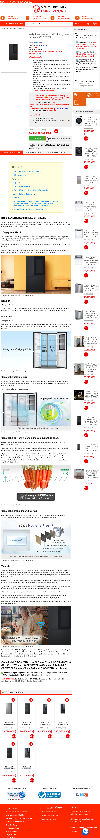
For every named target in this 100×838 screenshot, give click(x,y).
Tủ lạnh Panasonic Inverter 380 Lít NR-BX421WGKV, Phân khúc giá (91, 421)
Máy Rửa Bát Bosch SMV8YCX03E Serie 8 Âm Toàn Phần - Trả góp (91, 206)
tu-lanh (12, 28)
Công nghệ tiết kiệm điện (22, 186)
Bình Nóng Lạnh (12, 831)
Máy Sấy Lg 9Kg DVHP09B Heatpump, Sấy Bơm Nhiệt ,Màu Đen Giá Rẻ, (91, 152)
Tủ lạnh (39, 53)
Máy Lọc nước (11, 835)
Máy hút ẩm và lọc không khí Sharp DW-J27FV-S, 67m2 (91, 179)
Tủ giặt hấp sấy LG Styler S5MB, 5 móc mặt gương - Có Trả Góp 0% (91, 340)
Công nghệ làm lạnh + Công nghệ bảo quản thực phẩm (31, 190)
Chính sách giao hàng (49, 815)
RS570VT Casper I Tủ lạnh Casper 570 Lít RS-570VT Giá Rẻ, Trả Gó (91, 447)
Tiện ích (16, 197)
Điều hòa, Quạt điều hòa (15, 815)
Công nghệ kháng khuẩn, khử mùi (24, 194)
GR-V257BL (38, 42)
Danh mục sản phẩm (14, 23)
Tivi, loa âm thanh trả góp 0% (17, 812)
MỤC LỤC (16, 167)
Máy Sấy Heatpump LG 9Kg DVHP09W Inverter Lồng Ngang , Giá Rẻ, (91, 121)
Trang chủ (4, 28)
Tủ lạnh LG (43, 45)
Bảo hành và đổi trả (48, 819)
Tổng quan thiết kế (20, 175)
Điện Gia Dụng (11, 825)
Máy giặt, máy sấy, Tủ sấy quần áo (19, 818)
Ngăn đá (16, 179)
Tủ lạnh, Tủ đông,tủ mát (15, 822)
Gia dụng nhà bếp (12, 828)
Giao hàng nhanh (13, 17)
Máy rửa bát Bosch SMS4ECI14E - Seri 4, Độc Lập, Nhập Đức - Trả (91, 288)
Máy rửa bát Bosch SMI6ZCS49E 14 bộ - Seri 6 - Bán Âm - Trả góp (91, 233)
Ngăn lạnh (17, 182)
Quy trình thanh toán (48, 811)
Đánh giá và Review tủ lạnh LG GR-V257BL (27, 171)
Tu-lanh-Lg (20, 28)
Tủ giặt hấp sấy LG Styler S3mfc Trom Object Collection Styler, (91, 367)
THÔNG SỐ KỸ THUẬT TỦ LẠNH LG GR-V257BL (28, 209)
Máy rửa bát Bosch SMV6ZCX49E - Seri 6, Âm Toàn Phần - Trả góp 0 (91, 260)
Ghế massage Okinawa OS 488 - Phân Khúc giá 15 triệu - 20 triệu (91, 394)
